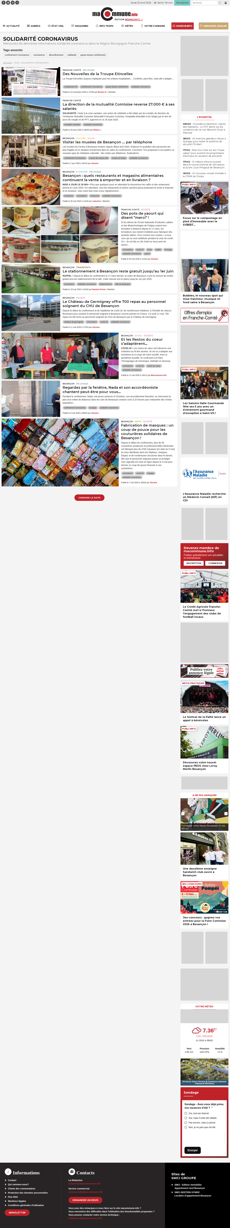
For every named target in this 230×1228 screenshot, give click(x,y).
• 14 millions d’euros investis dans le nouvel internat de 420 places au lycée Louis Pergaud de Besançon (203, 164)
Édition (119, 19)
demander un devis (85, 1200)
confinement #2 (70, 87)
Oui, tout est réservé (199, 1113)
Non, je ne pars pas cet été (202, 1127)
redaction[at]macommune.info (85, 1183)
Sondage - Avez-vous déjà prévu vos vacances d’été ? (204, 1106)
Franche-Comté (72, 70)
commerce (68, 196)
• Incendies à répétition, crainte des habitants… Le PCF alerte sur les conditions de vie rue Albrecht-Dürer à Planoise (204, 128)
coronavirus (40, 55)
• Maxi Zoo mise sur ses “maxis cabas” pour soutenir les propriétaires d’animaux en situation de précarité (203, 153)
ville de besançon (122, 284)
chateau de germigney (73, 322)
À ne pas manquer (204, 795)
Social (91, 138)
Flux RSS (13, 1197)
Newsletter (17, 1212)
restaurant (94, 196)
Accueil (7, 63)
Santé (138, 421)
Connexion (215, 563)
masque (150, 473)
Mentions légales (17, 1201)
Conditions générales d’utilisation (26, 1205)
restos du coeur (154, 366)
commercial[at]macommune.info (86, 1192)
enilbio (158, 250)
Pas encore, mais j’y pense (202, 1122)
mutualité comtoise (72, 125)
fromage (168, 250)
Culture (81, 138)
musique (92, 408)
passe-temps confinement (95, 55)
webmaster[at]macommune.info (85, 1218)
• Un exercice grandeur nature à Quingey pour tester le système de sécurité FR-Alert (204, 141)
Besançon (68, 138)
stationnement (105, 284)
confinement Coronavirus (17, 55)
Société (145, 210)
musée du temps (119, 158)
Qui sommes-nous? (18, 1184)
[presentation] (182, 813)
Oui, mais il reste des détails (203, 1118)
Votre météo (204, 1006)
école (149, 250)
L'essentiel (204, 117)
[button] (219, 2)
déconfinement (57, 55)
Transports (83, 267)
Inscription (193, 563)
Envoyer (193, 1150)
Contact (12, 1180)
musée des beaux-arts (98, 158)
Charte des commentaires (21, 1188)
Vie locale (89, 70)
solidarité (73, 55)
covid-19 (139, 250)
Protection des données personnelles (28, 1192)
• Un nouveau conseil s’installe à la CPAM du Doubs (204, 175)
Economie (82, 172)
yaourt (147, 254)
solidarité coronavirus (141, 87)
